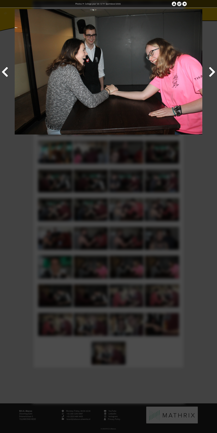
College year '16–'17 (94, 3)
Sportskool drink (113, 3)
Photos (78, 3)
